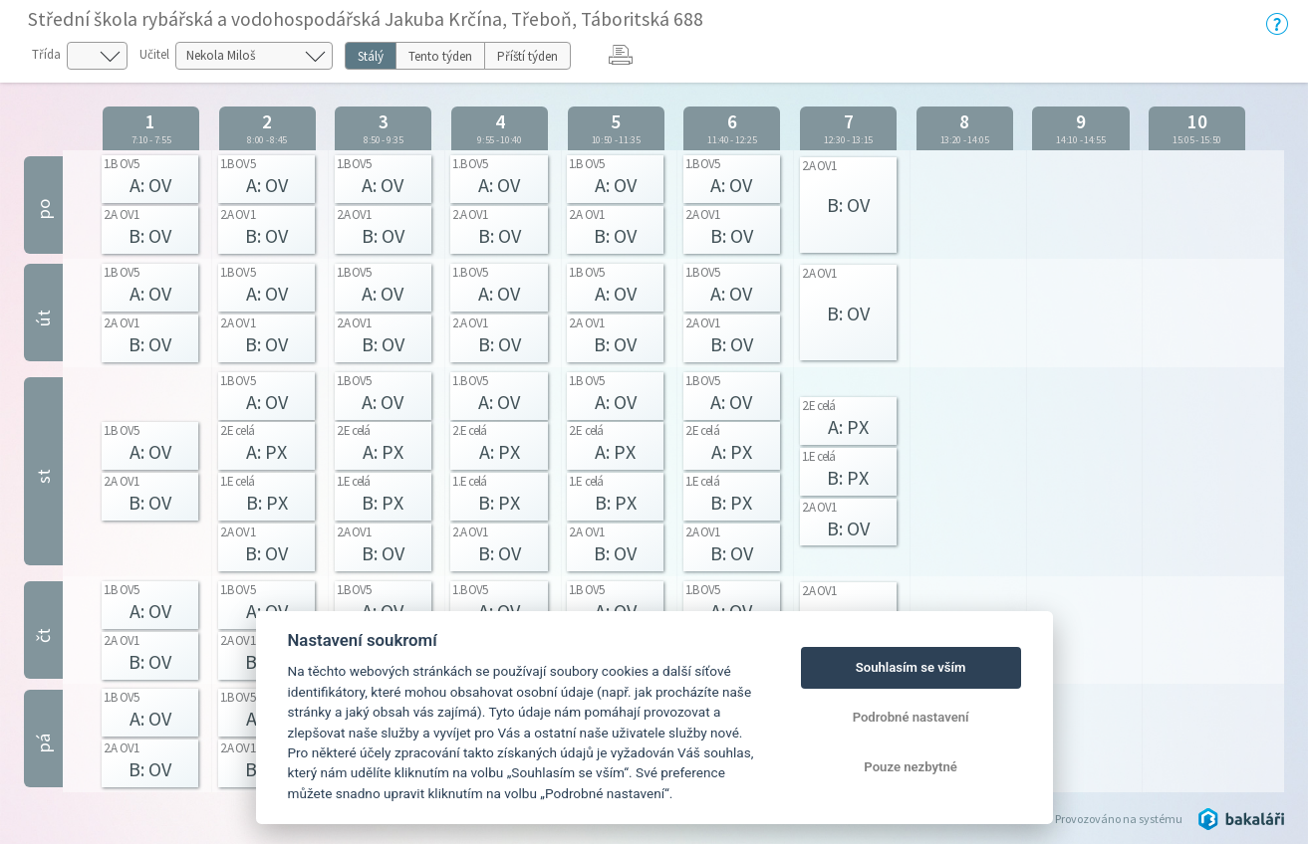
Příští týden (527, 56)
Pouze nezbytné (910, 766)
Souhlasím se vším (911, 667)
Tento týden (440, 56)
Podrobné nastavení (911, 717)
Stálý (371, 56)
